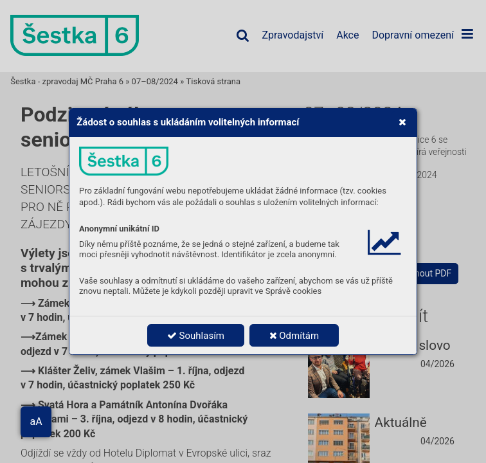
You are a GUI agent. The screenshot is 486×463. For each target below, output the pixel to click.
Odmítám (294, 335)
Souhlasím (195, 335)
